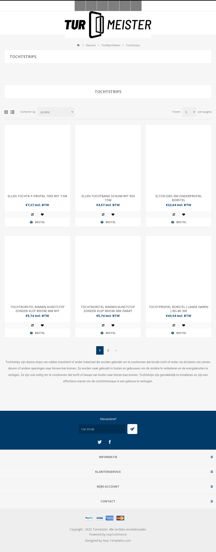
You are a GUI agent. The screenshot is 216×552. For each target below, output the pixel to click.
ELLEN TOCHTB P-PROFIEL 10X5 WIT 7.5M (37, 196)
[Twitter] (99, 442)
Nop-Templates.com (117, 540)
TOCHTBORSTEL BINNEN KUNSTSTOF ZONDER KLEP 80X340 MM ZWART (108, 309)
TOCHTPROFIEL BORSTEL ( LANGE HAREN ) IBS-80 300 (178, 309)
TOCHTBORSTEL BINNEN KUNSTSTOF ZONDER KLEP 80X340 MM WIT (37, 309)
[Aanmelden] (102, 429)
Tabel (6, 112)
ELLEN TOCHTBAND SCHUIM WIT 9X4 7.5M (108, 198)
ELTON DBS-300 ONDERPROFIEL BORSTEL (178, 198)
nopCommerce (116, 534)
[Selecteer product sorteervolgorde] (56, 112)
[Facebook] (109, 442)
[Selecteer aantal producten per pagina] (189, 112)
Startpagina (78, 45)
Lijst (12, 112)
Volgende (116, 350)
